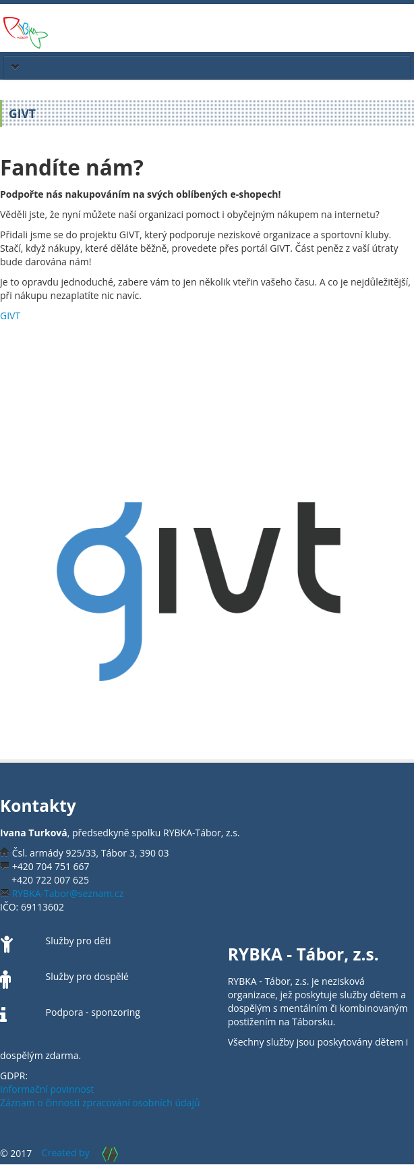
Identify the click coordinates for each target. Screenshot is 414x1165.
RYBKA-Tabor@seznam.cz (68, 893)
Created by (86, 1152)
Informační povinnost (47, 1089)
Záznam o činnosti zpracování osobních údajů (100, 1102)
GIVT (10, 315)
